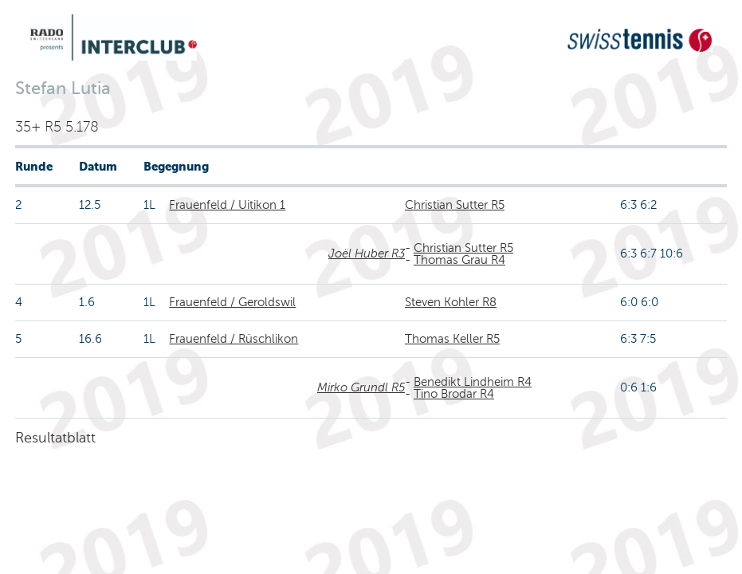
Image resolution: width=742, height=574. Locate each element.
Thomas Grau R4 (459, 260)
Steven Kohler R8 (451, 302)
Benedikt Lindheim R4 (473, 381)
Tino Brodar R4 (454, 393)
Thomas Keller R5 (452, 338)
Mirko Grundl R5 (361, 387)
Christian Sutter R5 (454, 205)
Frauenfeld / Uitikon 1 (227, 205)
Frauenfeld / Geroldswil (232, 302)
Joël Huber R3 (366, 253)
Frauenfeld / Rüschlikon (233, 338)
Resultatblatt (55, 438)
